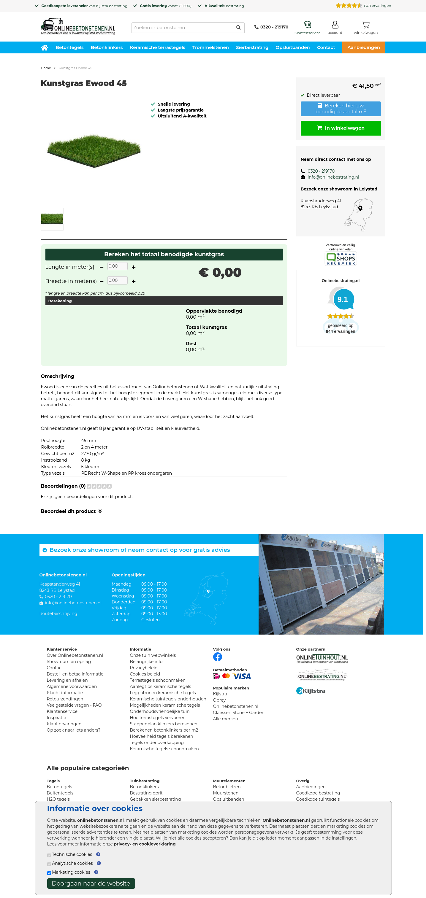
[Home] (78, 24)
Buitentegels (60, 793)
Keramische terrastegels (157, 47)
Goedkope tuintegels (318, 799)
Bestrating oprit (146, 793)
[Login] (335, 28)
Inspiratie (56, 717)
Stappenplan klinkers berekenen (164, 724)
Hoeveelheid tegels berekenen (161, 736)
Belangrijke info (146, 661)
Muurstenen (226, 793)
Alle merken (225, 718)
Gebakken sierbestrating (155, 799)
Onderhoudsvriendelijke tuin (160, 711)
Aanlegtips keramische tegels (160, 686)
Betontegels (70, 47)
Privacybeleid (144, 667)
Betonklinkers (107, 47)
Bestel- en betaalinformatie (75, 674)
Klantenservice (62, 711)
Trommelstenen (210, 47)
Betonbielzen (227, 786)
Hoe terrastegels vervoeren (158, 717)
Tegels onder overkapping (157, 742)
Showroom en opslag (69, 661)
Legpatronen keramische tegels (163, 692)
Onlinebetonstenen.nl (236, 706)
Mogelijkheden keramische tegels (165, 705)
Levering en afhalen (67, 680)
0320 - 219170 (271, 27)
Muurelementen (229, 780)
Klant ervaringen (64, 724)
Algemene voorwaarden (72, 686)
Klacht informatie (65, 692)
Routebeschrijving (58, 613)
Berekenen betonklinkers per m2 (164, 730)
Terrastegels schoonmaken (158, 680)
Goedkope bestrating (318, 793)
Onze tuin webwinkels (153, 655)
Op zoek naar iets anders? (74, 730)
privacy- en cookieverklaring (145, 844)
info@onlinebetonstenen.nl (73, 602)
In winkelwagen (341, 128)
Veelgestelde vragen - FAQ (74, 705)
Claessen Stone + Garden (239, 712)
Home (46, 68)
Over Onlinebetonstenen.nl (75, 655)
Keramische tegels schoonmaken (164, 748)
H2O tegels (58, 799)
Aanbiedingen (363, 47)
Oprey (219, 700)
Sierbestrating (252, 47)
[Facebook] (217, 656)
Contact (326, 47)
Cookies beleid (145, 674)
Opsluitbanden (293, 47)
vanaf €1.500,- (166, 6)
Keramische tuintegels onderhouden (168, 699)
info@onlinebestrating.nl (333, 177)
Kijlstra (102, 6)
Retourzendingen (65, 699)
